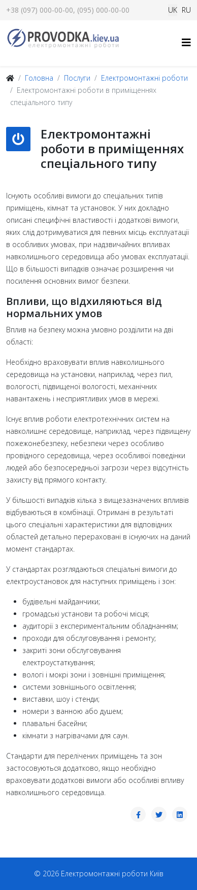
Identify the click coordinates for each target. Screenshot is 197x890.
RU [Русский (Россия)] (186, 10)
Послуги (77, 78)
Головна (39, 78)
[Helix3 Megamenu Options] (186, 42)
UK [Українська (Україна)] (172, 10)
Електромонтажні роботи (144, 78)
